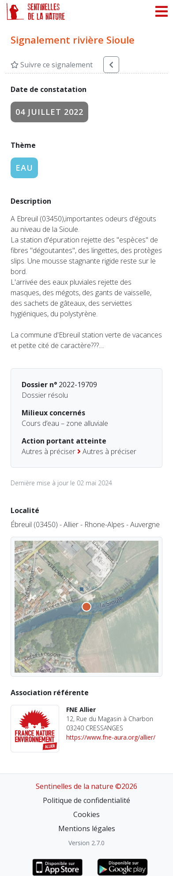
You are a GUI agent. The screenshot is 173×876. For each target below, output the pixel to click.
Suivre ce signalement (52, 65)
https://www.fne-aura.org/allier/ (110, 737)
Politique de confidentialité (86, 800)
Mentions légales (86, 828)
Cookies (86, 814)
